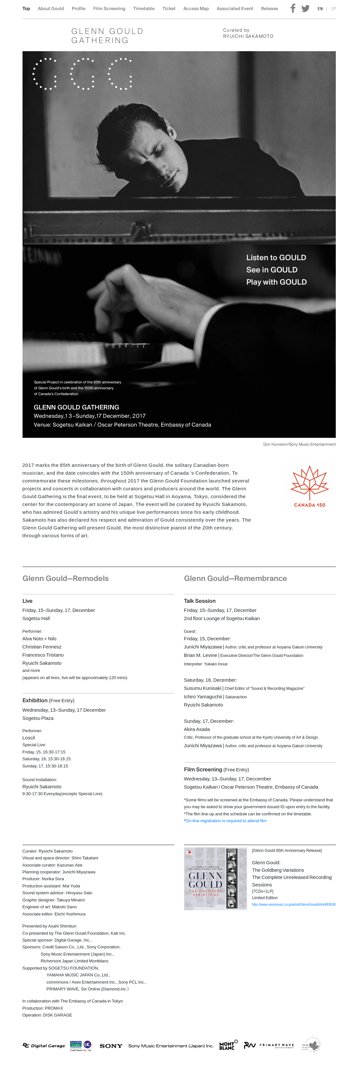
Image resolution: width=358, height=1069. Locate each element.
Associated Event (235, 9)
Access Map (196, 9)
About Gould (51, 9)
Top (26, 9)
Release (269, 9)
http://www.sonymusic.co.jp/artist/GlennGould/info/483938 (294, 904)
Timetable (144, 9)
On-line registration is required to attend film (226, 820)
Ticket (169, 9)
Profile (79, 9)
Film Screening (109, 9)
